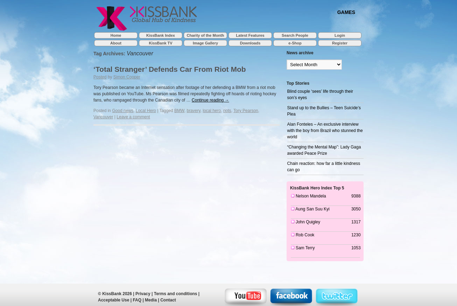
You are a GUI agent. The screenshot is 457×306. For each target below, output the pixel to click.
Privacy (142, 293)
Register (339, 43)
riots (227, 110)
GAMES (346, 12)
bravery (193, 110)
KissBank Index (160, 35)
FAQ (137, 300)
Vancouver (103, 116)
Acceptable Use (113, 300)
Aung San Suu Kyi (312, 209)
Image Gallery (205, 43)
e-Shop (294, 43)
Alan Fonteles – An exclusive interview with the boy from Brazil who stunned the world (325, 130)
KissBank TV (160, 43)
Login (340, 35)
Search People (295, 35)
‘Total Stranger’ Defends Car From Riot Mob (169, 69)
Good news (122, 110)
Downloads (250, 43)
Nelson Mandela (311, 196)
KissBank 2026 (117, 293)
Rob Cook (305, 234)
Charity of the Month (205, 35)
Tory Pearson (245, 110)
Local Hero (146, 110)
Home (116, 35)
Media (151, 300)
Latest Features (250, 35)
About (115, 43)
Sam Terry (305, 247)
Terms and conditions (175, 293)
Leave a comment (133, 116)
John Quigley (308, 222)
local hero (212, 110)
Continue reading (210, 100)
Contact (168, 300)
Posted (99, 77)
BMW (179, 110)
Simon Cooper (126, 77)
